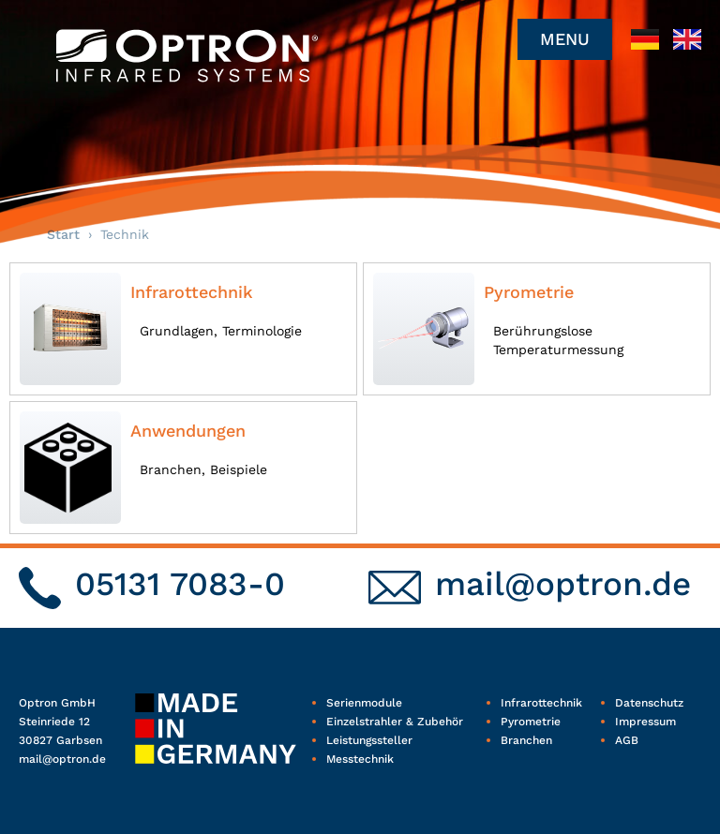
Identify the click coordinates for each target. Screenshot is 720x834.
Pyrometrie (529, 292)
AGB (626, 740)
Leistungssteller (369, 740)
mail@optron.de (563, 583)
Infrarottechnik (191, 292)
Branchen (526, 740)
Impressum (645, 721)
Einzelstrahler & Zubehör (394, 721)
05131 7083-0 (180, 583)
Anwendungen (188, 430)
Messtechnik (360, 759)
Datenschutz (649, 702)
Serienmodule (364, 702)
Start (63, 234)
